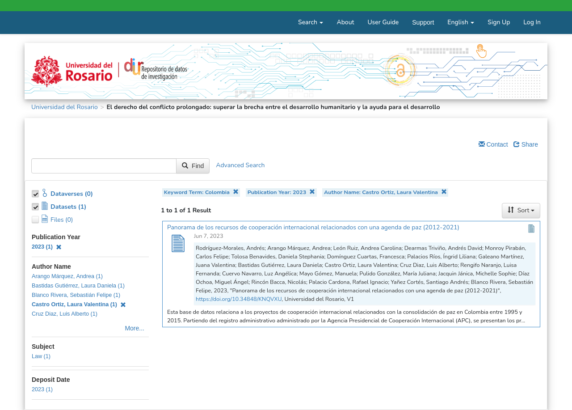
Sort (521, 210)
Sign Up (499, 22)
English (460, 22)
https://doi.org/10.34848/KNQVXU (239, 299)
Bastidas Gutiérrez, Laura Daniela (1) (78, 286)
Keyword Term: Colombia (201, 192)
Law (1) (41, 356)
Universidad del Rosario (64, 107)
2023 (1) (47, 247)
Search (310, 22)
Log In (532, 22)
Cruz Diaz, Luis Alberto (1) (64, 314)
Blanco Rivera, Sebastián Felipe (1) (76, 295)
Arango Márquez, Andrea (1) (67, 276)
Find (193, 165)
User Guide (383, 22)
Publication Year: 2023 (281, 192)
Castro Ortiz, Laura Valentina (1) (79, 304)
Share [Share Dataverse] (525, 144)
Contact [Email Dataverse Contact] (493, 144)
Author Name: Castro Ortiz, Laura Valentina (385, 192)
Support (423, 22)
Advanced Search (240, 165)
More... (134, 328)
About (345, 22)
